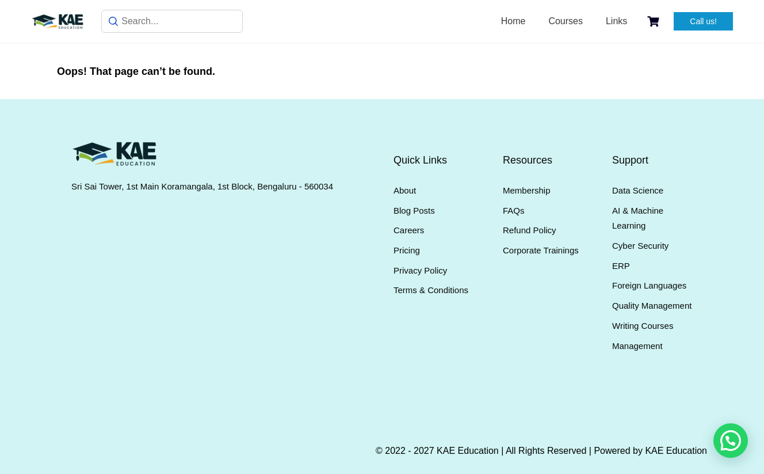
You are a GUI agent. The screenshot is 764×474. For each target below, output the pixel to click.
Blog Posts (414, 210)
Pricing (407, 250)
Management (637, 346)
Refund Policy (529, 230)
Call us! (703, 21)
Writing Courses (642, 326)
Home (513, 21)
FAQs (514, 210)
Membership (527, 190)
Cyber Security (640, 246)
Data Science (637, 190)
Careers (409, 230)
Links (616, 21)
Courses (565, 21)
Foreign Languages (649, 285)
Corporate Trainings (541, 250)
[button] (730, 440)
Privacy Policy (420, 270)
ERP (621, 266)
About (405, 190)
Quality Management (652, 305)
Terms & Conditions (431, 290)
